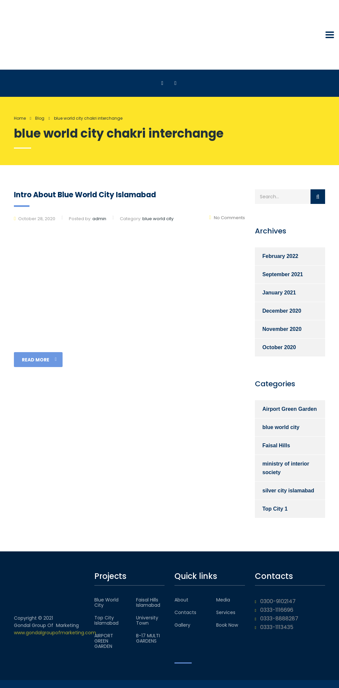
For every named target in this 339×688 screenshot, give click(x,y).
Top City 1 (275, 509)
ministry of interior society (286, 468)
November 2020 (282, 329)
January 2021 (279, 292)
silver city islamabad (289, 490)
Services (225, 612)
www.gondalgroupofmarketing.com (55, 632)
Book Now (227, 625)
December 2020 (282, 311)
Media (223, 599)
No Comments (227, 218)
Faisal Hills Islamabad (148, 602)
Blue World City (106, 602)
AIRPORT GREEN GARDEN (103, 641)
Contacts (185, 612)
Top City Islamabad (106, 620)
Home (20, 118)
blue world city (281, 427)
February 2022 (281, 256)
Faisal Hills (276, 445)
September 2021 (283, 274)
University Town (147, 620)
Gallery (182, 625)
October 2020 (279, 347)
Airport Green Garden (290, 409)
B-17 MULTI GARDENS (148, 638)
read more (39, 359)
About (181, 599)
